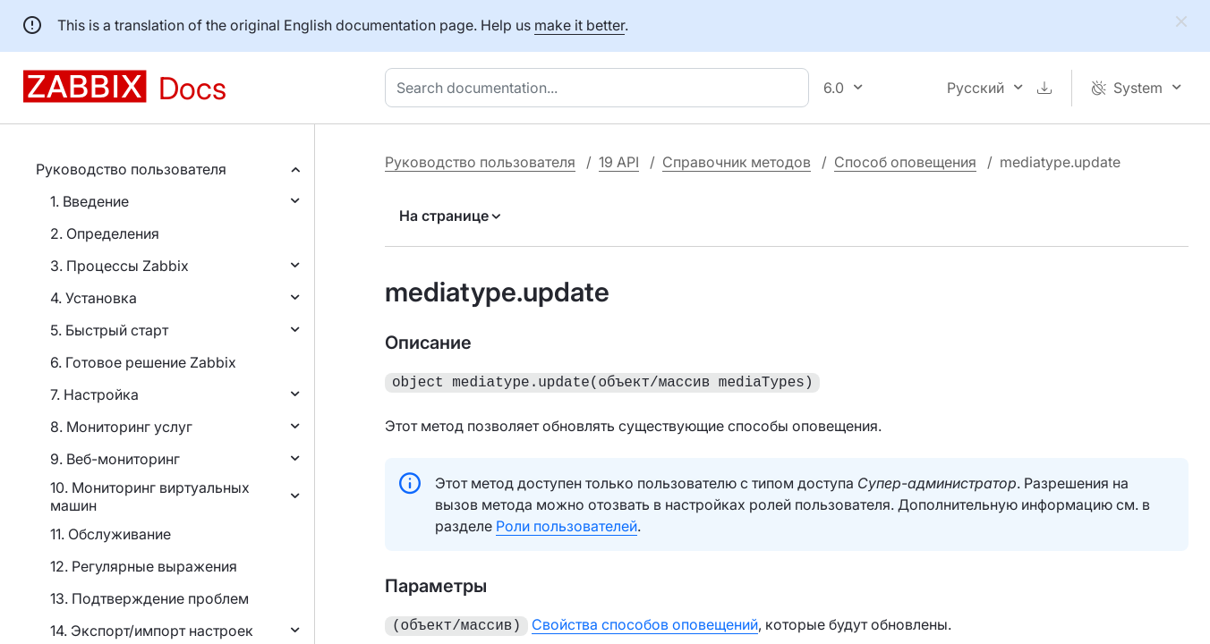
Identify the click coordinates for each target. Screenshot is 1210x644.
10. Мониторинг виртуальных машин (150, 496)
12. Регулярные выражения (143, 566)
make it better (579, 25)
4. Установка (93, 298)
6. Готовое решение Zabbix (143, 362)
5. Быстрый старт (109, 330)
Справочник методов (736, 162)
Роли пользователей (566, 524)
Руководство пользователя (131, 169)
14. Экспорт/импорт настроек (151, 631)
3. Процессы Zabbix (119, 266)
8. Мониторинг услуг (121, 427)
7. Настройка (94, 394)
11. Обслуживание (110, 534)
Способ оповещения (905, 162)
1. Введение (89, 201)
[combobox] (600, 88)
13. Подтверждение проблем (149, 598)
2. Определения (104, 233)
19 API (619, 162)
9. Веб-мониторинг (115, 459)
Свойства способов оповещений (645, 622)
